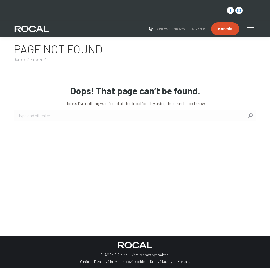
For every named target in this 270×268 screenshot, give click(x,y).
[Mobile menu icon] (250, 29)
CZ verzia (198, 29)
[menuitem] (84, 261)
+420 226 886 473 (169, 29)
